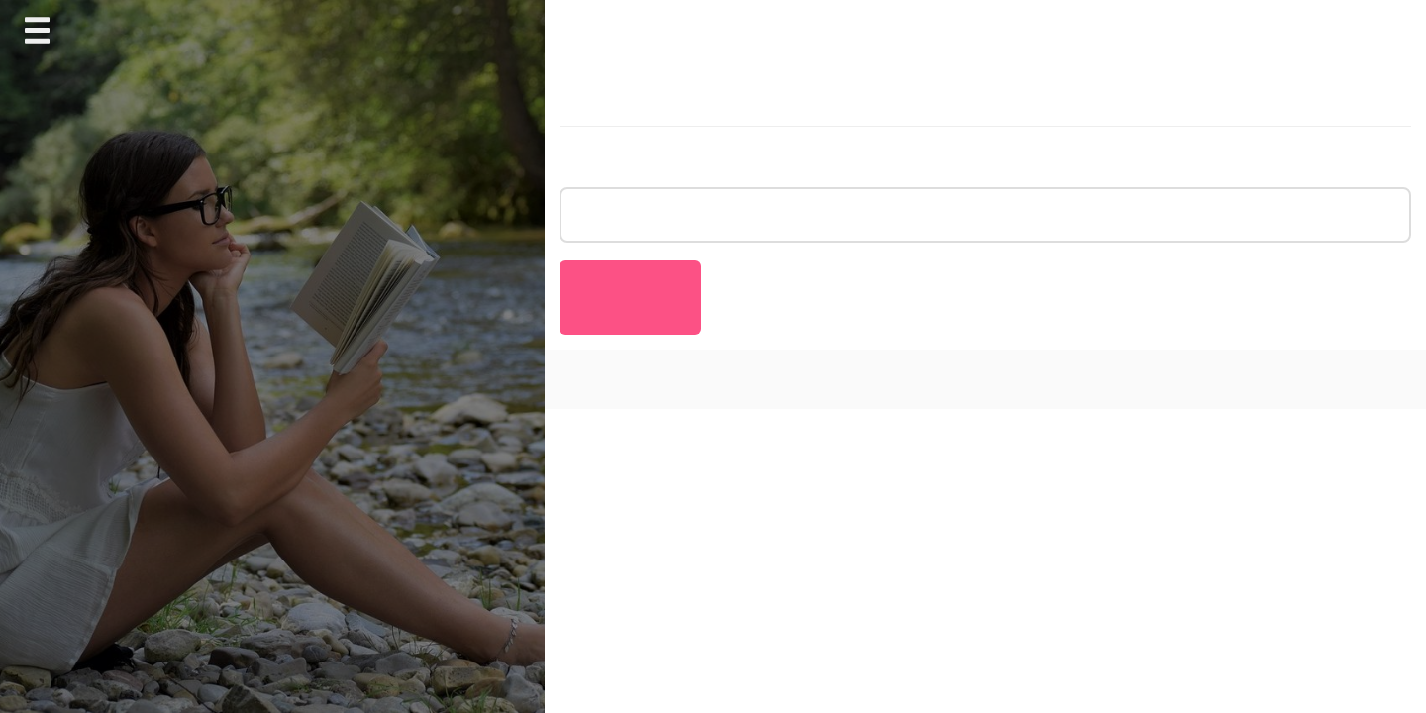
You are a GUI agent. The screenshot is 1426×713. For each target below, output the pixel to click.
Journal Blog (863, 379)
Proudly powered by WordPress (671, 379)
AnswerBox (953, 379)
